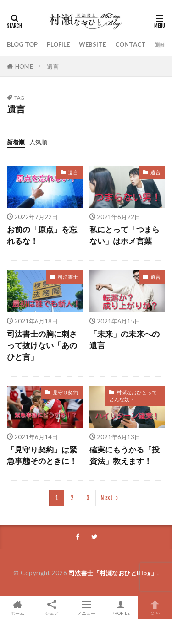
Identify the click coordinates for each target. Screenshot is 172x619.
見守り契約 (65, 392)
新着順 (16, 141)
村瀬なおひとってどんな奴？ (133, 395)
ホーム (17, 607)
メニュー (86, 607)
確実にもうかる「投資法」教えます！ (124, 455)
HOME (24, 66)
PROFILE (120, 607)
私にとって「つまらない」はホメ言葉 (124, 235)
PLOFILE (58, 44)
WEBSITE (92, 44)
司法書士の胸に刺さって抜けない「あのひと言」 (42, 345)
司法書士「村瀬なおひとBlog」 (113, 572)
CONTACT (130, 44)
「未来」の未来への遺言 (124, 339)
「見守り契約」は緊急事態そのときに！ (42, 455)
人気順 (38, 141)
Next (106, 497)
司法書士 (68, 277)
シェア (51, 608)
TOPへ (155, 607)
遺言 (53, 66)
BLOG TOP (22, 44)
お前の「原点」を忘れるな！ (42, 235)
